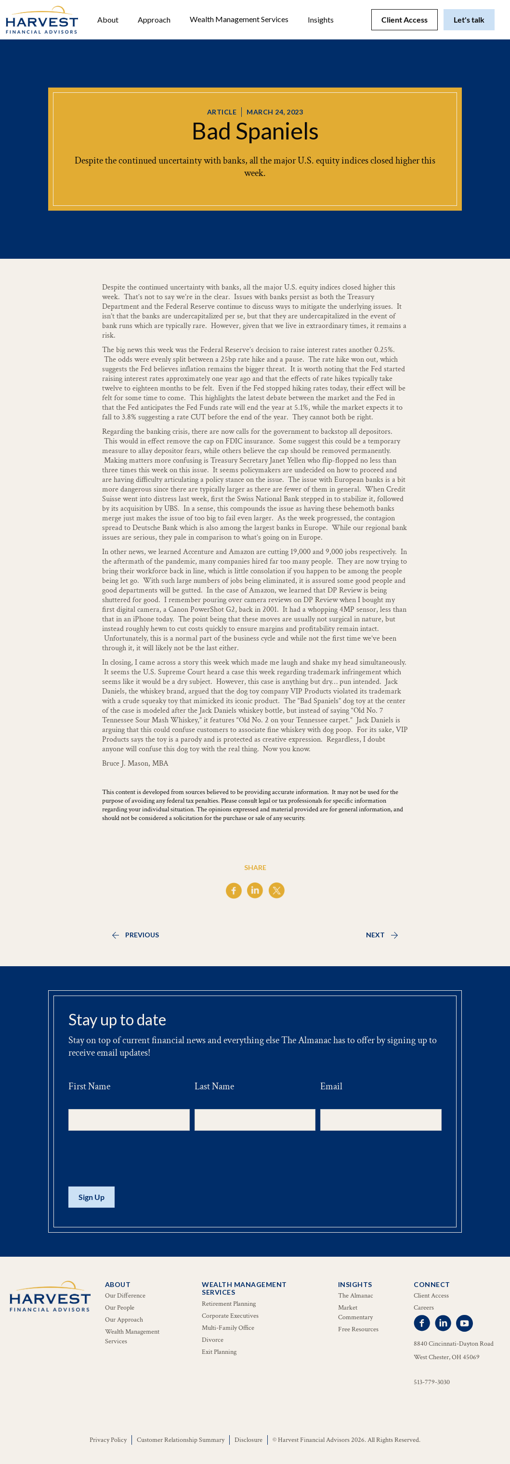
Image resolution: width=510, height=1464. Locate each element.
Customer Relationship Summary (180, 1440)
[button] (108, 19)
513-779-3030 (432, 1382)
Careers (424, 1307)
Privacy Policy (108, 1440)
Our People (119, 1307)
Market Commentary (355, 1312)
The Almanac (355, 1295)
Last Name (214, 1086)
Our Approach (124, 1319)
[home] (42, 19)
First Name (89, 1086)
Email (331, 1086)
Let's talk (469, 19)
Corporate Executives (230, 1316)
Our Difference (125, 1295)
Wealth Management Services (239, 19)
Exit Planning (219, 1352)
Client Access (404, 19)
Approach (154, 19)
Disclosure (248, 1440)
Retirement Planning (229, 1304)
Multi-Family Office (228, 1328)
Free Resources (358, 1329)
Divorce (212, 1340)
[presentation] (141, 1159)
